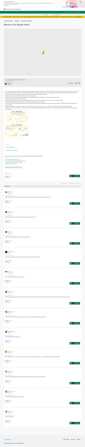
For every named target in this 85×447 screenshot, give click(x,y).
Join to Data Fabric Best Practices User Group (14, 162)
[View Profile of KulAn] (9, 231)
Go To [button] (78, 12)
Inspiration (28, 9)
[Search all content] (67, 15)
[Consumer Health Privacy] (19, 443)
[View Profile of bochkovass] (10, 211)
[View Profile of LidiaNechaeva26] (11, 331)
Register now (79, 16)
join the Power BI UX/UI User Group (15, 156)
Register (66, 12)
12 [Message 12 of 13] (9, 220)
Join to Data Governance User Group (12, 159)
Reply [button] (77, 175)
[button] (79, 90)
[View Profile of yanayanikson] (10, 251)
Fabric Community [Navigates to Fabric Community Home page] (16, 9)
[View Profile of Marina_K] (9, 411)
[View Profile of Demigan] (9, 191)
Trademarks (78, 439)
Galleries (17, 21)
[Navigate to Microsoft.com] (7, 9)
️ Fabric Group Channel (10, 147)
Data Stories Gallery (26, 21)
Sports (10, 173)
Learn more (6, 5)
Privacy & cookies (66, 439)
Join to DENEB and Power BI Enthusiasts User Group (15, 160)
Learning (48, 9)
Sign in (71, 12)
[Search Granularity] (48, 15)
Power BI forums (8, 21)
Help (74, 12)
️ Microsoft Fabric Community (11, 150)
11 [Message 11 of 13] (9, 240)
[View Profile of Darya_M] (9, 351)
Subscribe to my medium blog (11, 163)
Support (53, 9)
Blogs (44, 9)
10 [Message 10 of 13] (9, 260)
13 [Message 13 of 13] (9, 200)
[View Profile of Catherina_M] (10, 291)
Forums (23, 9)
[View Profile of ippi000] (9, 371)
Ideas (33, 9)
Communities (38, 9)
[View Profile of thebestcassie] (10, 311)
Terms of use (73, 439)
